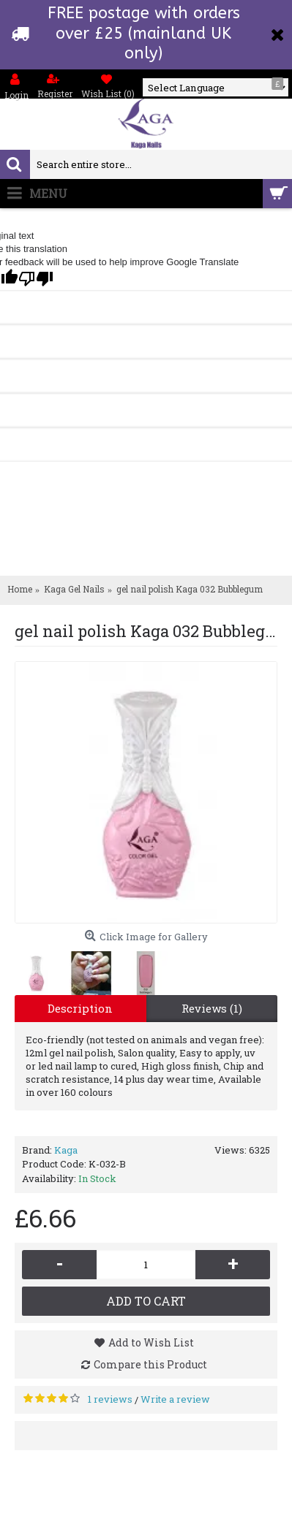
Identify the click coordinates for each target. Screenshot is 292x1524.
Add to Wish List (151, 1342)
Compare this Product (150, 1364)
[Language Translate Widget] (215, 87)
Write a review (175, 1399)
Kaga (66, 1150)
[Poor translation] (35, 279)
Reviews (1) (211, 1008)
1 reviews (110, 1399)
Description (80, 1008)
